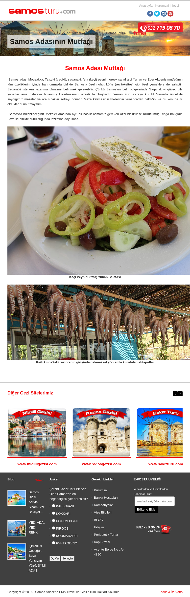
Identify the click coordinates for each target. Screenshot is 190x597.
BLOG (98, 520)
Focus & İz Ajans (171, 592)
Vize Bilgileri (103, 512)
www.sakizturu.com (165, 464)
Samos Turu (47, 33)
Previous (175, 393)
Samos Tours (115, 33)
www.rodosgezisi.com (101, 464)
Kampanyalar (103, 505)
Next (180, 393)
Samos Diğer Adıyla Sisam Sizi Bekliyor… (36, 502)
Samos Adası (21, 33)
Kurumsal (162, 5)
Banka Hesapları (106, 497)
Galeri (93, 33)
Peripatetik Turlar (106, 534)
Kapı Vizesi (73, 33)
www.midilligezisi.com (37, 464)
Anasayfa (146, 5)
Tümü (39, 480)
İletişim (176, 5)
